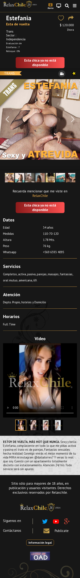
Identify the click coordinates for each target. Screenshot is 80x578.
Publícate (62, 530)
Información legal (40, 542)
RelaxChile (40, 195)
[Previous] (7, 119)
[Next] (73, 119)
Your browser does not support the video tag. (40, 380)
